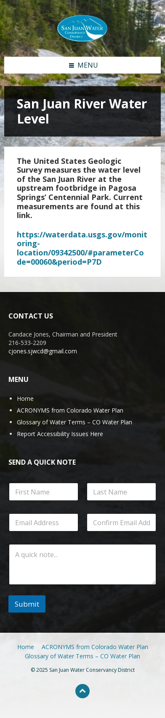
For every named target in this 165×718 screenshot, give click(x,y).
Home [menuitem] (25, 647)
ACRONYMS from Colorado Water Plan (70, 410)
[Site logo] (82, 27)
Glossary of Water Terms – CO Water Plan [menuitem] (82, 656)
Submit (27, 604)
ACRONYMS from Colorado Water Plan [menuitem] (95, 647)
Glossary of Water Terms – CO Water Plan (74, 422)
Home (25, 398)
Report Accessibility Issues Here (60, 434)
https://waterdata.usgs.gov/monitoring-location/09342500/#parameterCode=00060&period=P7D (82, 248)
